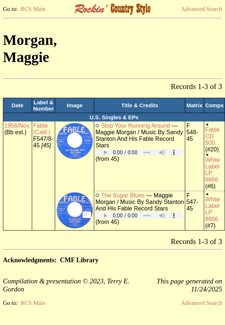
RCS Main (32, 9)
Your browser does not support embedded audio (139, 152)
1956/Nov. (17, 126)
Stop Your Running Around (135, 126)
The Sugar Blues (123, 195)
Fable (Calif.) (41, 129)
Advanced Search (201, 9)
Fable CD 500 (212, 136)
